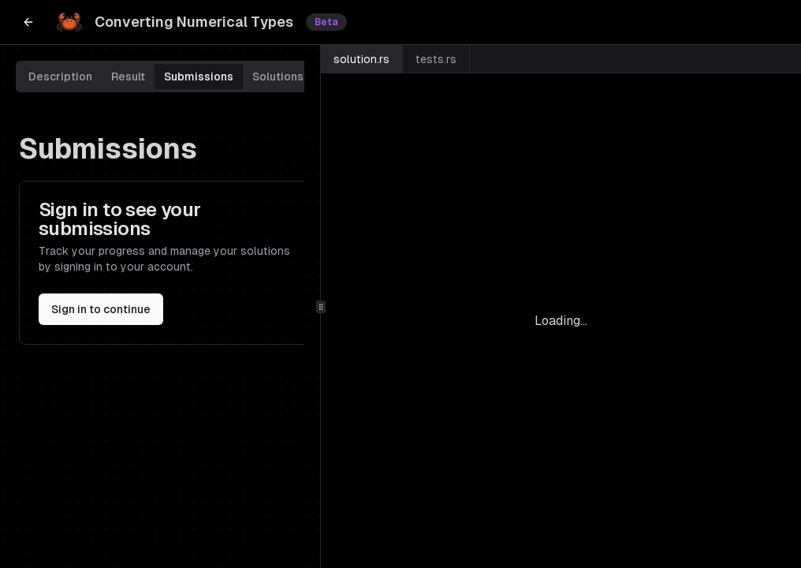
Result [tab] (128, 76)
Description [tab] (60, 76)
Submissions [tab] (198, 76)
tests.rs (435, 59)
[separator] (320, 306)
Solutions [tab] (278, 76)
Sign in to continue (101, 309)
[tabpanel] (166, 239)
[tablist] (166, 76)
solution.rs (361, 59)
